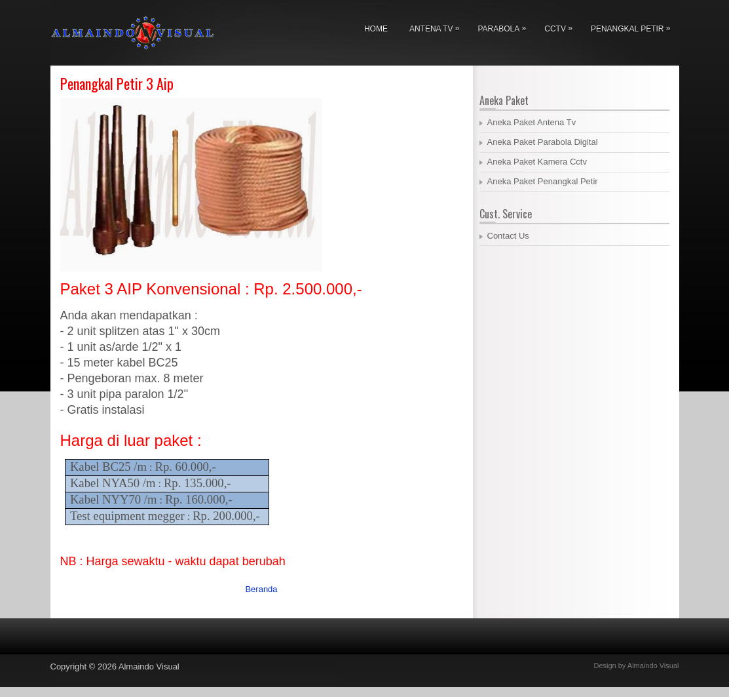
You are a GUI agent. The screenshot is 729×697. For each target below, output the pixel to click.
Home (376, 28)
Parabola (505, 26)
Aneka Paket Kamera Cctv (537, 162)
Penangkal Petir (634, 26)
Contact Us (508, 236)
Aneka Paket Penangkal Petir (542, 181)
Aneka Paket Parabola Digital (542, 142)
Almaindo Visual (149, 666)
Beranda (261, 589)
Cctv (561, 26)
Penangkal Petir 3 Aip (117, 83)
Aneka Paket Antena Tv (531, 122)
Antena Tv (437, 26)
